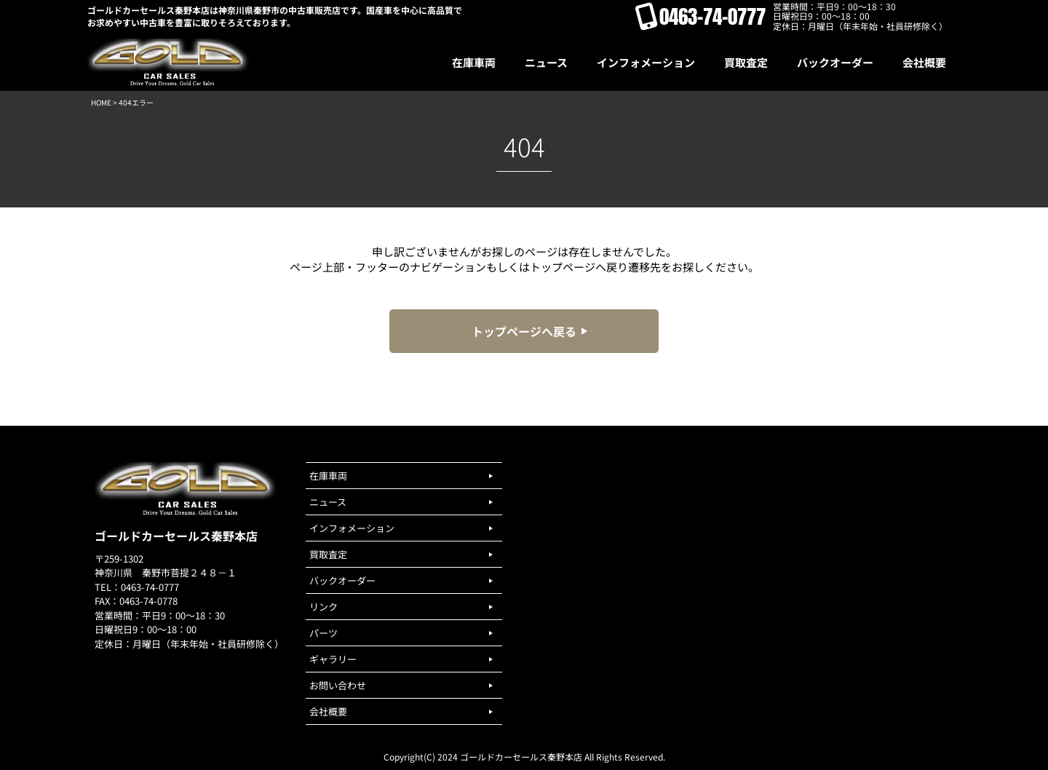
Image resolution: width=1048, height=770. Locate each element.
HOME (101, 102)
